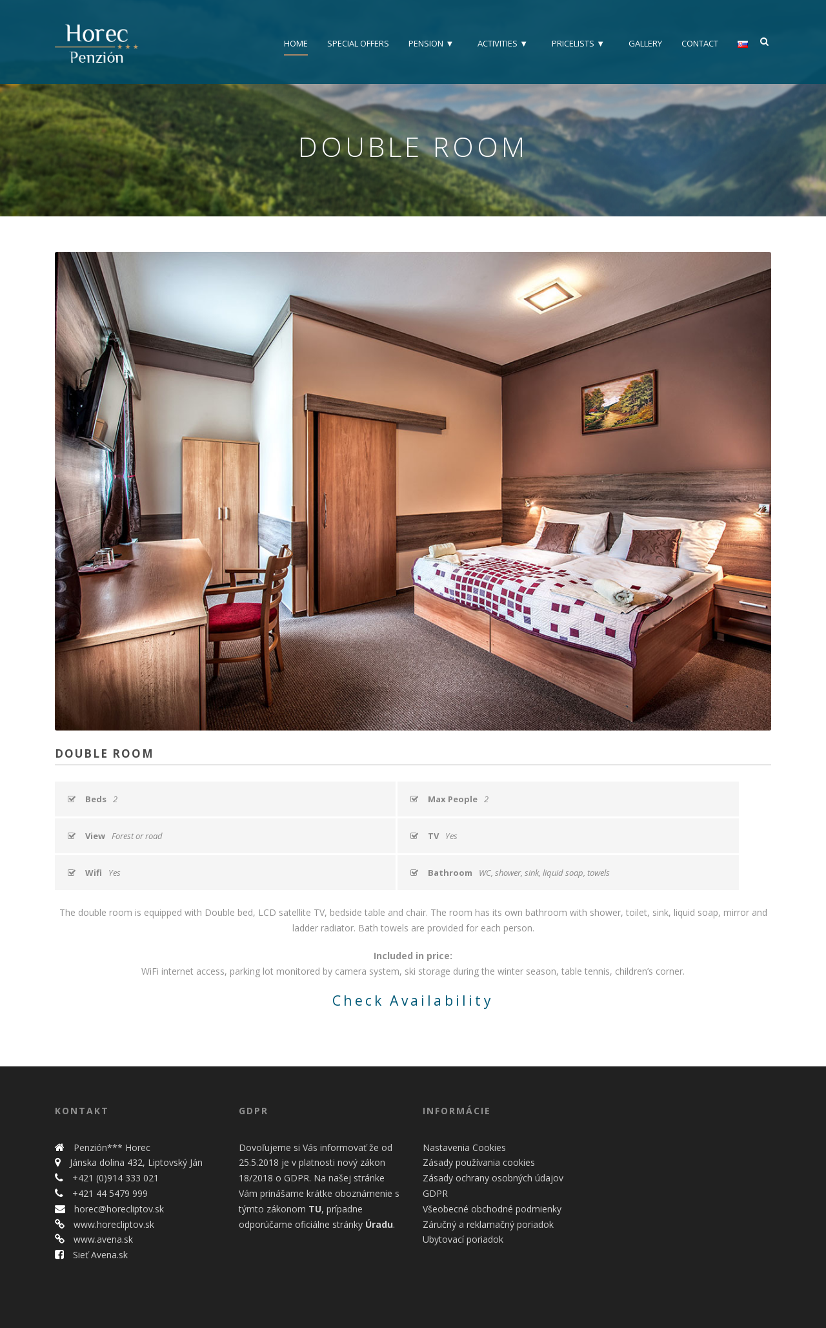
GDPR (435, 1193)
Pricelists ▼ (578, 43)
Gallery (645, 43)
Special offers (358, 43)
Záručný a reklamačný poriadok (488, 1224)
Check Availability (413, 1000)
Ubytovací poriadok (463, 1239)
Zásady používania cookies (479, 1162)
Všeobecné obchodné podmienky (492, 1209)
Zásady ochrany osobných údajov (493, 1178)
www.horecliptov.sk (112, 1224)
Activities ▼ (503, 43)
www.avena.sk (102, 1239)
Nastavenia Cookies (464, 1147)
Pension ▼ (431, 43)
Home (296, 43)
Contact (699, 43)
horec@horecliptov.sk (118, 1209)
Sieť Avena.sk (99, 1255)
